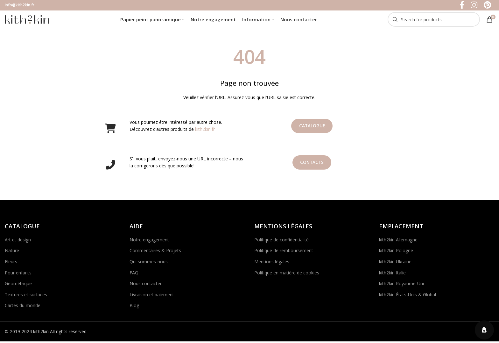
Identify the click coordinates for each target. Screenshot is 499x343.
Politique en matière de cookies (286, 276)
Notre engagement (149, 243)
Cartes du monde (22, 309)
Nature (12, 254)
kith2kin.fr (205, 133)
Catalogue (312, 129)
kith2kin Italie (392, 276)
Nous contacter (146, 287)
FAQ (134, 276)
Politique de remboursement (283, 254)
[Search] (434, 21)
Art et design (18, 243)
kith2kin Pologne (396, 254)
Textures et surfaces (26, 298)
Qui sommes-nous (149, 265)
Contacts (312, 166)
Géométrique (18, 287)
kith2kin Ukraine (395, 265)
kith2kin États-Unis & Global (407, 298)
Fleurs (11, 265)
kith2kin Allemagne (398, 243)
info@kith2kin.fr (19, 5)
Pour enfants (18, 276)
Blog (134, 309)
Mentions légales (271, 265)
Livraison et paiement (152, 298)
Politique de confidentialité (281, 243)
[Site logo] (27, 21)
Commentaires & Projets (155, 254)
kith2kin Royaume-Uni (401, 287)
